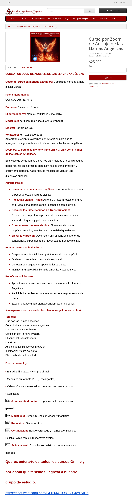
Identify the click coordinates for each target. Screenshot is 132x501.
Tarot (113, 19)
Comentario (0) (26, 67)
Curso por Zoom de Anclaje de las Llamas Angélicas (34, 26)
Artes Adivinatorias (37, 19)
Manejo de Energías (80, 19)
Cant (90, 66)
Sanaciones (103, 19)
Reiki (93, 19)
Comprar (107, 77)
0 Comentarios (106, 84)
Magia (67, 19)
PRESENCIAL (22, 19)
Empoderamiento (54, 19)
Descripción (11, 67)
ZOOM (11, 19)
